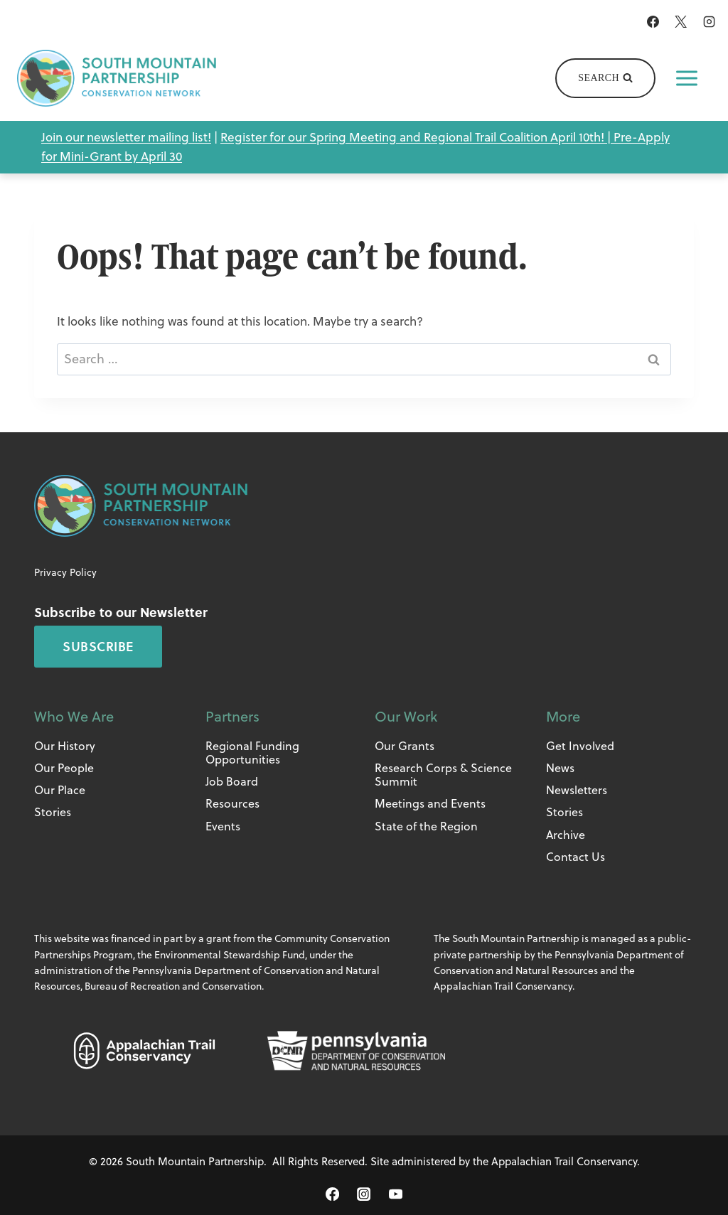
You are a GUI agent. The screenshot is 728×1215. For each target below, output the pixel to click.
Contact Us (575, 857)
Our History (64, 746)
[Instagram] (709, 21)
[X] (681, 21)
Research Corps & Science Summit (443, 774)
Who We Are (74, 716)
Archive (565, 834)
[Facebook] (653, 21)
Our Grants (404, 746)
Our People (64, 768)
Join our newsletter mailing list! (126, 137)
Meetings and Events (430, 803)
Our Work (406, 716)
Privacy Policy (65, 572)
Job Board (231, 781)
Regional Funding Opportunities (252, 752)
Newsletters (576, 790)
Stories (52, 812)
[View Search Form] (605, 78)
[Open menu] (687, 78)
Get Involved (580, 746)
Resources (232, 803)
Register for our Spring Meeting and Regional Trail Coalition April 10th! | (417, 137)
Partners (232, 716)
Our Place (59, 790)
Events (222, 826)
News (560, 768)
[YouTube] (395, 1194)
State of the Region (426, 826)
